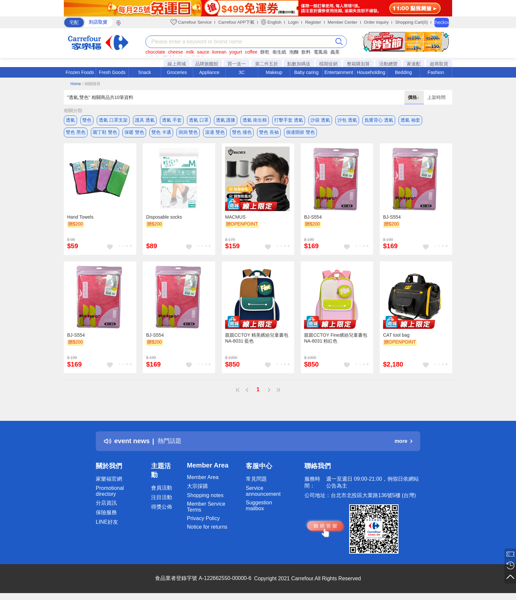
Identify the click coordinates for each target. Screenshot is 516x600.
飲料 (306, 52)
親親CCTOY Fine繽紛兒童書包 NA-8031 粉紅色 (335, 340)
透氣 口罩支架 (113, 120)
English (271, 22)
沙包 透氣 (347, 120)
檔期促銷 (328, 63)
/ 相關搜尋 (91, 84)
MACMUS (235, 218)
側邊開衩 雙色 (300, 133)
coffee (251, 52)
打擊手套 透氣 (288, 120)
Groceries (177, 72)
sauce (203, 52)
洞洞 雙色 (188, 133)
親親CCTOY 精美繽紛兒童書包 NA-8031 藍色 (256, 340)
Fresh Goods (112, 72)
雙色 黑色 (76, 133)
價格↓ (414, 97)
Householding (371, 72)
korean (219, 52)
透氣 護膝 (226, 120)
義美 (335, 52)
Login (293, 22)
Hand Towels (80, 218)
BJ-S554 (313, 218)
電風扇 (320, 52)
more (403, 442)
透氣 (70, 120)
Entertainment (338, 72)
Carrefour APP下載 (236, 22)
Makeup (274, 72)
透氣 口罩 (199, 120)
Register (313, 22)
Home (75, 84)
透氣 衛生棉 (255, 120)
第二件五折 (266, 63)
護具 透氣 (145, 120)
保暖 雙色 (134, 133)
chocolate (155, 52)
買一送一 (236, 63)
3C (242, 72)
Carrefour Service (191, 22)
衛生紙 (279, 52)
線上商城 (177, 63)
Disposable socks (164, 218)
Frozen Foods (79, 72)
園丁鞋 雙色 (105, 133)
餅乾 (265, 52)
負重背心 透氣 (378, 120)
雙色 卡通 (161, 133)
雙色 (86, 120)
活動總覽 (388, 63)
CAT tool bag (396, 337)
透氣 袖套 (410, 120)
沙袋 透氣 (320, 120)
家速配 (414, 63)
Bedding (403, 72)
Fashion (435, 72)
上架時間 (436, 97)
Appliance (209, 72)
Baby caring (306, 72)
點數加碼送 (298, 63)
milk (190, 52)
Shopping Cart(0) (411, 22)
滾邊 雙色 (215, 133)
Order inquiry (376, 22)
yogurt (235, 52)
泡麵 (293, 52)
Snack (144, 72)
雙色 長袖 (269, 133)
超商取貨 (439, 63)
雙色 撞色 (242, 133)
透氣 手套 (172, 120)
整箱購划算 (358, 63)
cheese (175, 52)
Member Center (342, 22)
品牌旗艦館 (206, 63)
